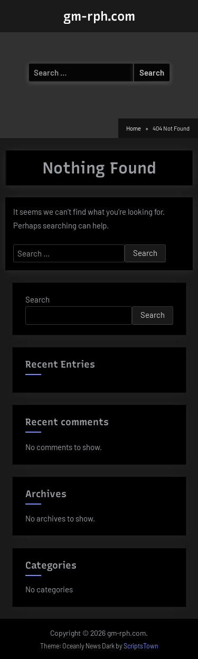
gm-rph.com (99, 16)
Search (37, 299)
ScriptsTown (141, 645)
